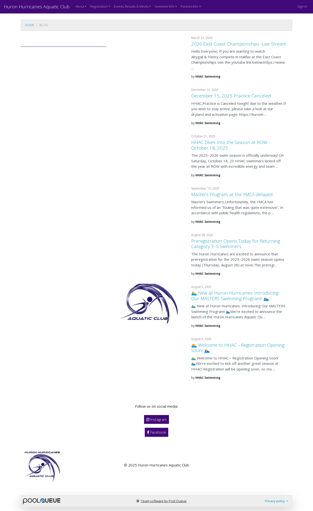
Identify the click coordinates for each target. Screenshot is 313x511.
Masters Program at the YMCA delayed (232, 194)
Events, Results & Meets (131, 6)
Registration (99, 6)
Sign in (302, 6)
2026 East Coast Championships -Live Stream (238, 44)
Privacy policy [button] (275, 501)
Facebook (156, 432)
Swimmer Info (165, 6)
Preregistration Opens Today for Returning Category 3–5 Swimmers (235, 244)
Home (29, 25)
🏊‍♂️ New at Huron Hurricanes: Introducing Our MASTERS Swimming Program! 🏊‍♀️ (235, 295)
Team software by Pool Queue (161, 501)
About (79, 6)
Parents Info (189, 6)
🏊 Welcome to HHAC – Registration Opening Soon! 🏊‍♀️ (237, 348)
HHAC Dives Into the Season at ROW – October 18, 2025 (231, 145)
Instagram (156, 419)
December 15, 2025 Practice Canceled (231, 96)
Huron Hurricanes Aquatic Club (36, 6)
